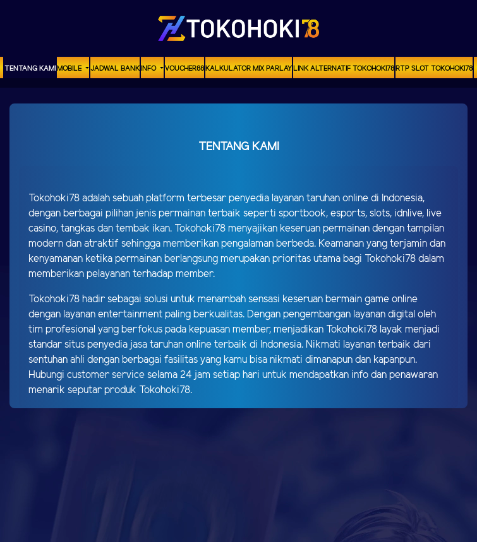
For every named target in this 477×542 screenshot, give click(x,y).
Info (149, 68)
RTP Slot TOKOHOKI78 (434, 68)
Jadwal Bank (115, 68)
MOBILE (70, 68)
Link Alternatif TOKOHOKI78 (343, 68)
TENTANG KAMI (30, 68)
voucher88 (184, 68)
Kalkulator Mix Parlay (248, 68)
